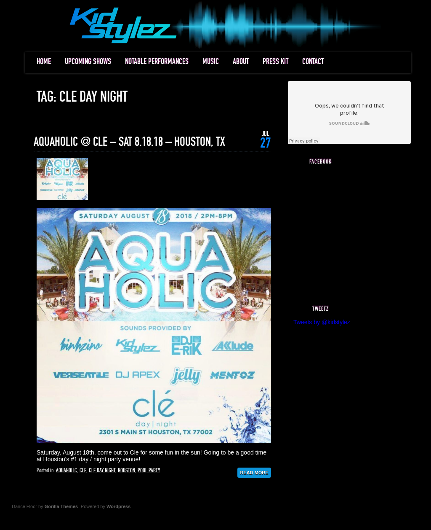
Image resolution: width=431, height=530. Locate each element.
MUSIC (210, 62)
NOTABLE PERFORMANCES (157, 62)
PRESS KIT (275, 62)
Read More (254, 472)
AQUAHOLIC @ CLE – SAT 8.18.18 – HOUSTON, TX (129, 142)
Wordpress (118, 506)
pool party (149, 471)
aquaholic (66, 471)
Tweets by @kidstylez (321, 322)
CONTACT (313, 62)
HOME (44, 62)
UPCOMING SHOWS (88, 62)
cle (83, 471)
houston (126, 471)
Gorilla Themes (61, 506)
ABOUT (241, 62)
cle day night (102, 471)
